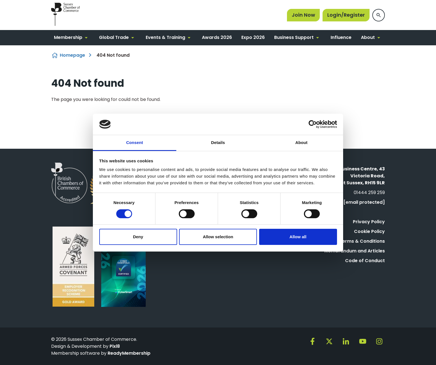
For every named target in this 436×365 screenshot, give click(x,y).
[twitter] (329, 341)
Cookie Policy (369, 231)
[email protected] (364, 202)
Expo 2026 (253, 37)
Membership (68, 37)
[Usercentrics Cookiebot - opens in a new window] (312, 124)
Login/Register (346, 14)
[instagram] (379, 341)
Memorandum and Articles (354, 251)
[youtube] (362, 341)
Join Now (303, 14)
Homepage (72, 55)
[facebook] (312, 341)
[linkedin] (345, 341)
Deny (138, 236)
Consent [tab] (134, 142)
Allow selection (218, 236)
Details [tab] (218, 142)
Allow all (297, 236)
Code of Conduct (365, 260)
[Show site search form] (378, 15)
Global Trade (114, 37)
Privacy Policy (369, 221)
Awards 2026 (217, 37)
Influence (341, 37)
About (368, 37)
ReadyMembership (129, 353)
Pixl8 (115, 346)
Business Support (294, 37)
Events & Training (165, 37)
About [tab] (301, 142)
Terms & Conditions (362, 241)
